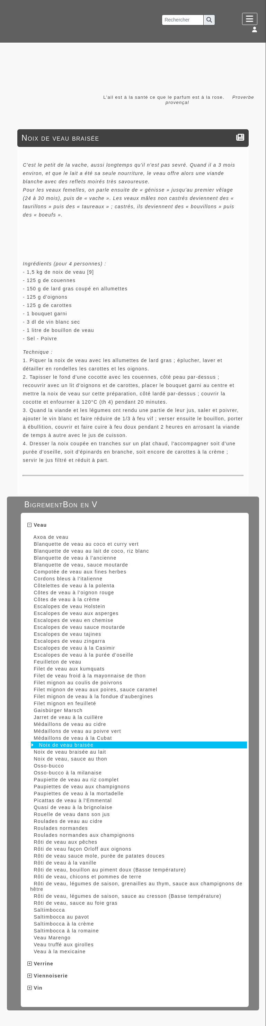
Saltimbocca (49, 910)
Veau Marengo (52, 937)
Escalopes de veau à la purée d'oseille (83, 655)
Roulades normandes (61, 828)
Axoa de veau (51, 537)
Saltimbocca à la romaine (66, 930)
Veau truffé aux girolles (64, 944)
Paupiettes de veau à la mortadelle (79, 793)
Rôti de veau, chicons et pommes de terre (87, 876)
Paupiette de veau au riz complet (76, 779)
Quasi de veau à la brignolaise (73, 807)
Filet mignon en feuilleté (65, 703)
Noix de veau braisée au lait (70, 752)
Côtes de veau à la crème (67, 599)
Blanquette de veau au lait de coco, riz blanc (91, 551)
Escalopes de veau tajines (67, 634)
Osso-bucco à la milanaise (68, 772)
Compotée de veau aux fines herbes (80, 572)
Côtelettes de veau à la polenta (74, 585)
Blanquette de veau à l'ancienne (75, 558)
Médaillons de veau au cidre (70, 724)
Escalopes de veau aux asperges (76, 613)
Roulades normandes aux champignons (84, 835)
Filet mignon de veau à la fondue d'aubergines (93, 696)
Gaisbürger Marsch (58, 710)
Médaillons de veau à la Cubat (73, 738)
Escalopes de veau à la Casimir (74, 648)
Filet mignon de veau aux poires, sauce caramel (95, 689)
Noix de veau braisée (66, 745)
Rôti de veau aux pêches (65, 842)
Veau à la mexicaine (60, 951)
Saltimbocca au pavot (61, 917)
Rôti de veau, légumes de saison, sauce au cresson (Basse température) (127, 896)
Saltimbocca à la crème (64, 924)
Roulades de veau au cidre (68, 821)
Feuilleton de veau (57, 662)
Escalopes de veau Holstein (69, 606)
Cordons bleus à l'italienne (68, 578)
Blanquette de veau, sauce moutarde (81, 565)
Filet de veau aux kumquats (69, 669)
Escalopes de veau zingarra (69, 641)
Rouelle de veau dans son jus (72, 814)
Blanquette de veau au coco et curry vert (86, 544)
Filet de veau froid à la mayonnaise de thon (90, 675)
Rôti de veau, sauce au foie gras (75, 903)
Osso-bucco (49, 766)
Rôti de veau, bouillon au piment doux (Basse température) (110, 869)
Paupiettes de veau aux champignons (82, 786)
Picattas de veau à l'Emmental (73, 800)
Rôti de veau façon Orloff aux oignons (82, 849)
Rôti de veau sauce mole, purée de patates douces (99, 856)
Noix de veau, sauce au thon (70, 759)
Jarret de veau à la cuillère (68, 717)
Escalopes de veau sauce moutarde (79, 627)
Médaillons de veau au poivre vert (77, 731)
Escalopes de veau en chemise (73, 620)
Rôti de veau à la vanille (65, 863)
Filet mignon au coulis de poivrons (78, 682)
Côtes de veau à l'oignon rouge (74, 592)
